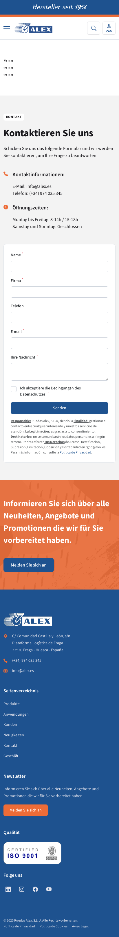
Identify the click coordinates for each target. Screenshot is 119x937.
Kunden (10, 725)
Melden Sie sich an (29, 565)
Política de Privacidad (75, 452)
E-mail (16, 332)
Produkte (11, 704)
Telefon (17, 306)
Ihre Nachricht (23, 357)
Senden (59, 408)
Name (16, 255)
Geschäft (10, 756)
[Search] (93, 28)
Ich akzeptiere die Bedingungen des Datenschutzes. (50, 391)
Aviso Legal (80, 926)
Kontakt (10, 746)
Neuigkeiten (13, 735)
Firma (16, 281)
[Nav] (6, 28)
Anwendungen (16, 714)
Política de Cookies (53, 926)
